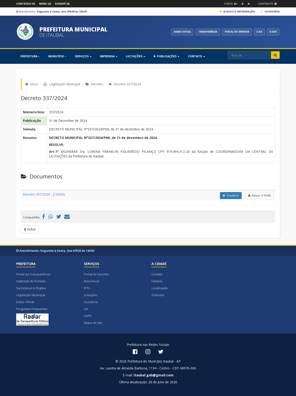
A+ (235, 3)
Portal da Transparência (33, 274)
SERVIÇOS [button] (83, 56)
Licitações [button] (135, 56)
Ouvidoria (270, 11)
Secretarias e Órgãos (31, 288)
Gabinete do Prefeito (31, 281)
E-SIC (258, 32)
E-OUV (272, 32)
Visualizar (230, 195)
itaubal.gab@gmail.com (153, 375)
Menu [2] (45, 3)
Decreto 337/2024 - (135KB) (44, 194)
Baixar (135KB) (259, 195)
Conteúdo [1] (25, 3)
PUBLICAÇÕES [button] (166, 56)
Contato (157, 274)
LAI (86, 309)
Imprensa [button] (108, 56)
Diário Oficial (25, 302)
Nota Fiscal (91, 281)
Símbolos (157, 295)
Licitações (91, 295)
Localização (159, 288)
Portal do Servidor (96, 274)
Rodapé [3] (62, 3)
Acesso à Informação (237, 11)
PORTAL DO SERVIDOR (233, 32)
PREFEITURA (30, 56)
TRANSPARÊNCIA (201, 32)
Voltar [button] (30, 229)
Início (34, 84)
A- (249, 3)
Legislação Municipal (64, 84)
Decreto (97, 84)
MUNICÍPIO (57, 56)
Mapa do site (93, 323)
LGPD (88, 316)
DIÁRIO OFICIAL (174, 32)
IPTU (87, 288)
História (156, 281)
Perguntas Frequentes (32, 309)
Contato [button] (196, 56)
